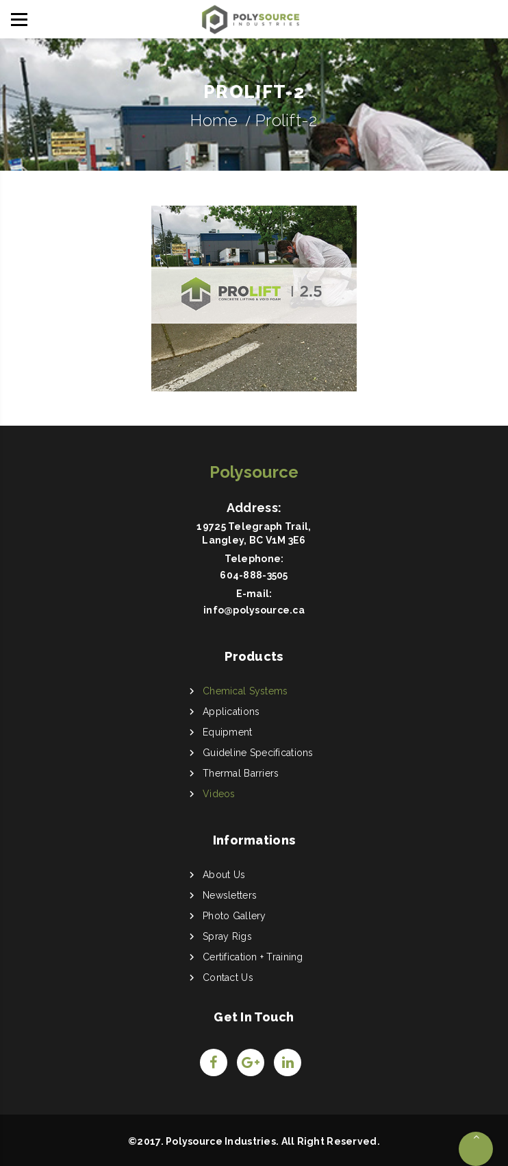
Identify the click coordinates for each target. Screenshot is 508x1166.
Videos (219, 793)
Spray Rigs (227, 936)
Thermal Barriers (241, 773)
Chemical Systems (245, 690)
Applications (231, 711)
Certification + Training (253, 956)
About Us (224, 874)
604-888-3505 (254, 575)
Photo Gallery (234, 915)
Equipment (228, 732)
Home (214, 120)
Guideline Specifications (258, 752)
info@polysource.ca (254, 610)
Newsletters (230, 895)
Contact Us (228, 977)
